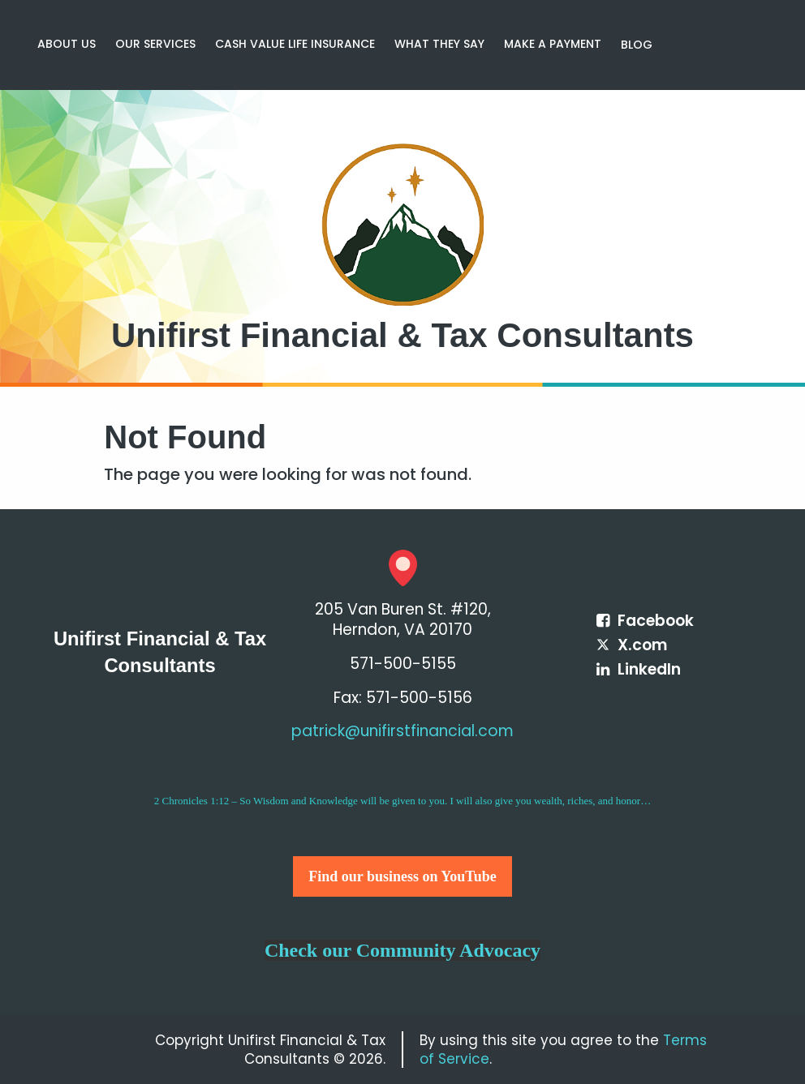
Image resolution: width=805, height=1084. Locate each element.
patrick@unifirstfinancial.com (402, 731)
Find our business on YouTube (402, 876)
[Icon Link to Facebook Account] (645, 621)
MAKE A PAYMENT (552, 44)
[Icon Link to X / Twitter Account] (631, 645)
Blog (636, 44)
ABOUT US (66, 44)
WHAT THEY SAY (439, 44)
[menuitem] (66, 45)
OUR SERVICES (155, 44)
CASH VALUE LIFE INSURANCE (295, 44)
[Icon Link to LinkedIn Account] (638, 669)
